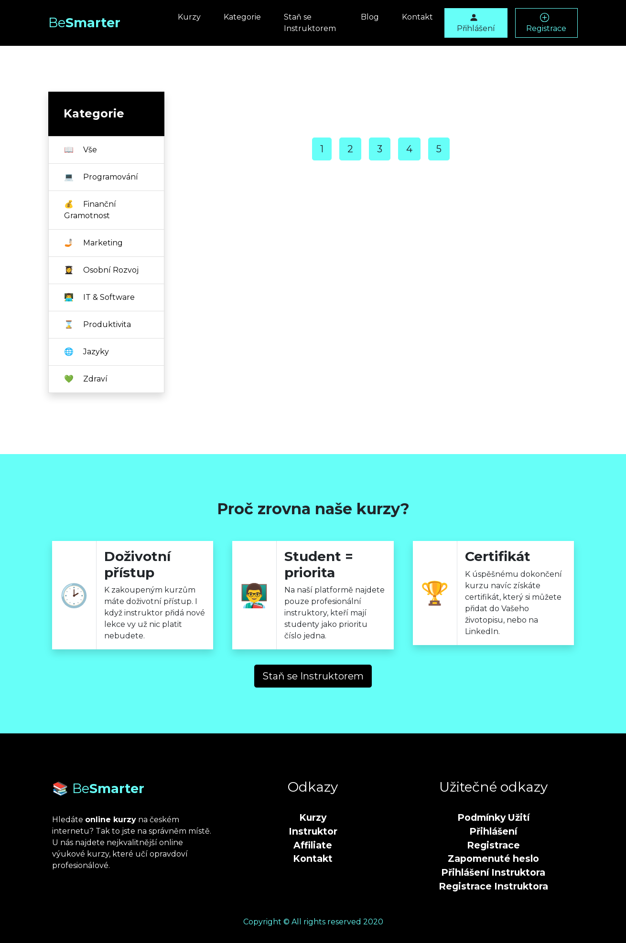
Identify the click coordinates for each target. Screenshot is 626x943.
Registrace (546, 23)
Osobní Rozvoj (101, 270)
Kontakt (417, 16)
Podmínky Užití (493, 817)
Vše (80, 149)
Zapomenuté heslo (493, 858)
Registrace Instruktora (493, 886)
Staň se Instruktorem (310, 22)
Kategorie (242, 16)
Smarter (84, 23)
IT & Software (99, 297)
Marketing (93, 242)
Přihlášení (476, 23)
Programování (101, 176)
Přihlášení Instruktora (493, 872)
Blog (370, 16)
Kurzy (189, 16)
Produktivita (97, 324)
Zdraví (86, 378)
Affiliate (312, 845)
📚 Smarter (98, 788)
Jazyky (86, 351)
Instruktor (313, 831)
